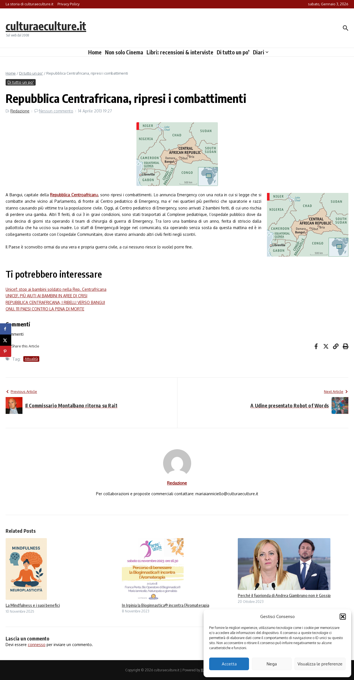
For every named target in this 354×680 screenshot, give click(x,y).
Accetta (229, 664)
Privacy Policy (68, 4)
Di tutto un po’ (233, 52)
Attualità (31, 359)
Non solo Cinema (124, 52)
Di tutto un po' (31, 73)
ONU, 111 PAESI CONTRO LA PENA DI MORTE (45, 308)
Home (95, 52)
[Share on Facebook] (5, 329)
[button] (343, 616)
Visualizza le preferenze (320, 664)
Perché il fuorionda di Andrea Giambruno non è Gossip (284, 595)
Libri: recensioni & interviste (180, 52)
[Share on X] (5, 340)
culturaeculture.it (46, 26)
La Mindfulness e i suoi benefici (33, 605)
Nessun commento (56, 111)
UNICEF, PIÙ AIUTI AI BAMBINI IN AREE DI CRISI (46, 295)
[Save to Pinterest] (5, 351)
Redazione (19, 111)
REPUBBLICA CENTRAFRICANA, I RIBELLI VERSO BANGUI (55, 302)
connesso (36, 644)
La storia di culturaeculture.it (29, 4)
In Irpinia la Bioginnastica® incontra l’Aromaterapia (165, 605)
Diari (260, 52)
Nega (272, 664)
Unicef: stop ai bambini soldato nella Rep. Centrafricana (56, 289)
